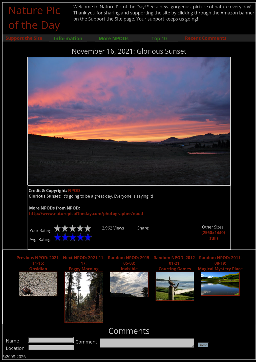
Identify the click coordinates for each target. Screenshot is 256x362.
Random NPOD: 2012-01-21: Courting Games (175, 263)
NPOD (74, 190)
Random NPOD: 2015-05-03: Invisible (129, 263)
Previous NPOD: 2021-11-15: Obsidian (38, 263)
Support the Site (24, 38)
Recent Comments (205, 38)
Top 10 (159, 38)
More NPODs (114, 38)
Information (68, 38)
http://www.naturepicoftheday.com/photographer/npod (86, 213)
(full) (213, 238)
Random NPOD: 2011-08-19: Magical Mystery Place (220, 263)
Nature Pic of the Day (34, 17)
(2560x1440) (213, 232)
